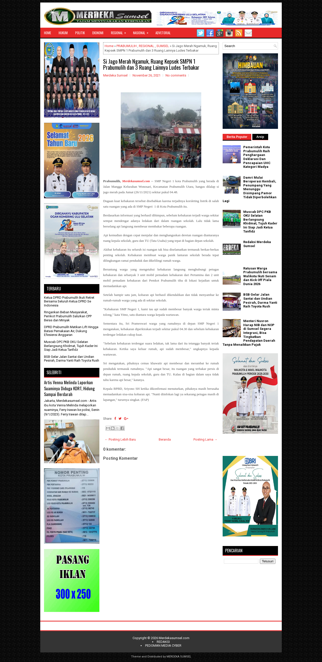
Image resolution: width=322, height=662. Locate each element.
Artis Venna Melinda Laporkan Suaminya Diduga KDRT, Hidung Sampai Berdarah (69, 388)
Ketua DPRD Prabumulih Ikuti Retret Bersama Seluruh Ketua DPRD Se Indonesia (69, 301)
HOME (47, 32)
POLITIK (80, 32)
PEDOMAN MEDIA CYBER (163, 645)
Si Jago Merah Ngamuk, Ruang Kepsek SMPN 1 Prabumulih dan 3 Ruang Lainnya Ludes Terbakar (151, 64)
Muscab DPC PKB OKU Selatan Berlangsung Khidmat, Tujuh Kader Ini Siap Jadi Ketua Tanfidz (71, 346)
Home (109, 46)
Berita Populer (237, 137)
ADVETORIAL (163, 32)
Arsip (260, 137)
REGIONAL (120, 31)
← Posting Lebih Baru (120, 439)
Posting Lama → (205, 439)
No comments (176, 75)
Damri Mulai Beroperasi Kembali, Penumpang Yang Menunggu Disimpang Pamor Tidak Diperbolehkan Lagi (249, 189)
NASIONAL (142, 31)
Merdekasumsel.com (174, 638)
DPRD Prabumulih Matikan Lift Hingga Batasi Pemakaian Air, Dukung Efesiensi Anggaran (71, 331)
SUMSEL (162, 46)
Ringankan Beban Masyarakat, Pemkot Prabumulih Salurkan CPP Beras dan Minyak (68, 316)
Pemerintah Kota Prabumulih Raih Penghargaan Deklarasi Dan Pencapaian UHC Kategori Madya (256, 157)
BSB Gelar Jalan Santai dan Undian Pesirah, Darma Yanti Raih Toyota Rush (71, 359)
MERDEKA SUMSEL (179, 656)
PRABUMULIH (126, 46)
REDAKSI (163, 642)
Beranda (165, 439)
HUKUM (63, 32)
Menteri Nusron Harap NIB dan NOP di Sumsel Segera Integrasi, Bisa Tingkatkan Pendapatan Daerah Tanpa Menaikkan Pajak (249, 332)
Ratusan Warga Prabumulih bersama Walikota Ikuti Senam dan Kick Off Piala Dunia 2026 (260, 276)
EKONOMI (97, 32)
